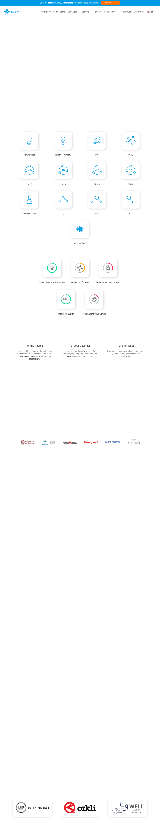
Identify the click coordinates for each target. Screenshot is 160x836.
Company (60, 788)
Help (75, 788)
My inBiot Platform (41, 795)
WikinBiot (127, 12)
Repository (77, 795)
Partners (97, 12)
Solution (36, 788)
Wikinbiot (77, 799)
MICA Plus (19, 799)
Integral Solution (40, 792)
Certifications (59, 12)
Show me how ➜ (110, 3)
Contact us (139, 12)
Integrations (38, 799)
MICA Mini (19, 792)
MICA (16, 795)
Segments (60, 807)
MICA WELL (19, 803)
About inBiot (109, 12)
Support (76, 792)
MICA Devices (20, 788)
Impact (59, 803)
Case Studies (74, 12)
